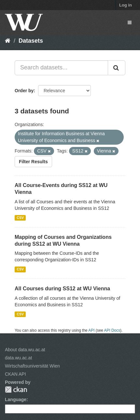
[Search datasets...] (61, 67)
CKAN (16, 389)
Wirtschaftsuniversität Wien (32, 366)
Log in (125, 5)
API (91, 330)
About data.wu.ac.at (25, 349)
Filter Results (33, 161)
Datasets (31, 40)
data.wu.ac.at (18, 357)
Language (15, 399)
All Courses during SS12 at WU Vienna (62, 288)
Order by (24, 90)
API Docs (112, 330)
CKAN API (15, 374)
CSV (20, 218)
